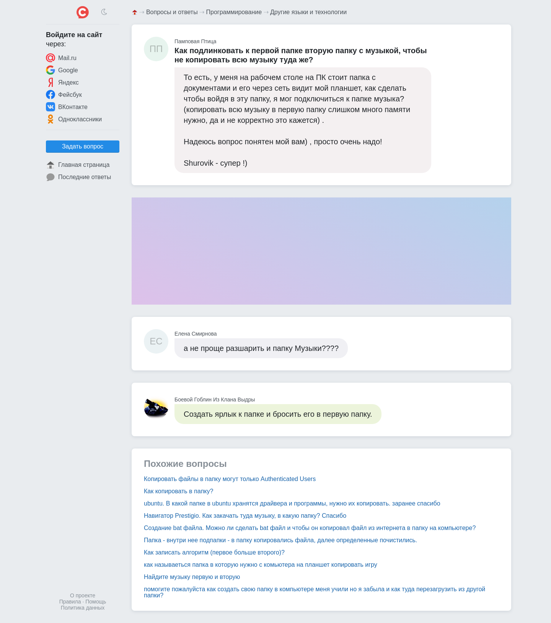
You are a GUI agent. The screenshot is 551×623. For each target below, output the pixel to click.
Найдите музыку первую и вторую (192, 577)
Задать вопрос (82, 146)
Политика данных (82, 608)
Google (62, 70)
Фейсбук (64, 94)
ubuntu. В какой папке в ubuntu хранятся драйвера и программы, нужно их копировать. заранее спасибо (292, 503)
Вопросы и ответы (172, 12)
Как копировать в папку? (178, 491)
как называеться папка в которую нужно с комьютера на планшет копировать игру (260, 564)
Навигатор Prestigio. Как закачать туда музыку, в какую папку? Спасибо (245, 515)
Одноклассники (74, 119)
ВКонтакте (67, 106)
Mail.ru (61, 57)
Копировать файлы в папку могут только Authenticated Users (230, 479)
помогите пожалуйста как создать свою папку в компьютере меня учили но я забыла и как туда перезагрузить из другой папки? (314, 592)
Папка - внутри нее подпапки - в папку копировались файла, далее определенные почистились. (280, 540)
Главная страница (77, 165)
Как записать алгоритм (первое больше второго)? (214, 552)
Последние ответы (78, 177)
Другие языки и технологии (308, 12)
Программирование (234, 12)
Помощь (95, 602)
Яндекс (62, 82)
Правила (70, 602)
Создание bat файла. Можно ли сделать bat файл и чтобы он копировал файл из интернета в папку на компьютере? (310, 528)
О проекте (82, 595)
